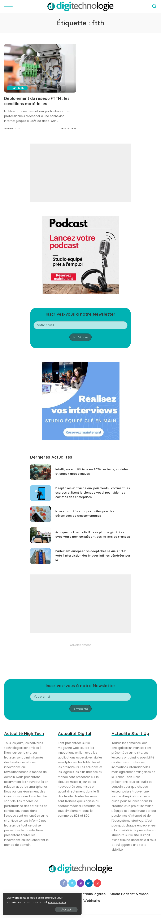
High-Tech (17, 87)
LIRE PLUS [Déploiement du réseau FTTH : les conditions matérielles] (68, 128)
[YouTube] (97, 883)
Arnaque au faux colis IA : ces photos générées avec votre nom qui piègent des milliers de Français (90, 534)
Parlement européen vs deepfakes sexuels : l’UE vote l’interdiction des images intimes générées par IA (91, 555)
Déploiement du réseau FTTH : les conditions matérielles (38, 101)
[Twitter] (72, 883)
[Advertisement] (80, 172)
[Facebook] (64, 883)
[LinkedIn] (89, 883)
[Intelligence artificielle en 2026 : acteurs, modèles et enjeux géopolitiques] (40, 472)
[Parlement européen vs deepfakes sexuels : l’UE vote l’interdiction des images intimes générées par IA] (40, 556)
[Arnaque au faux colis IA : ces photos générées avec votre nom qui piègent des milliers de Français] (40, 535)
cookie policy (16, 901)
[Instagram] (80, 883)
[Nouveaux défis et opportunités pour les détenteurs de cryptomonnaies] (40, 514)
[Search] (154, 6)
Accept (51, 908)
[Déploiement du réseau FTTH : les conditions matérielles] (40, 68)
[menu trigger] (9, 6)
